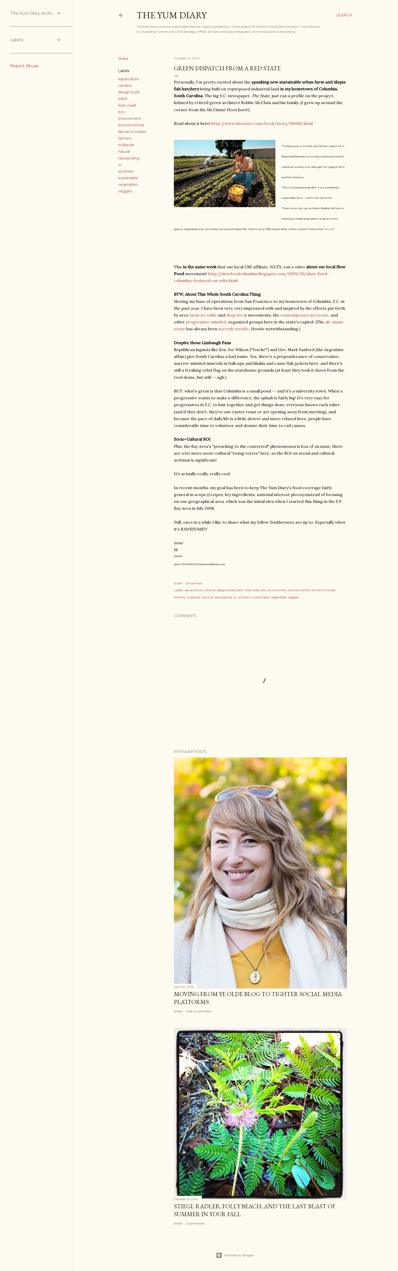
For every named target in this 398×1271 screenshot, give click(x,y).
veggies (125, 191)
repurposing (128, 158)
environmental (131, 125)
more (329, 229)
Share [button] (123, 58)
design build (128, 92)
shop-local (236, 315)
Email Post (194, 583)
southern (126, 171)
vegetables (128, 184)
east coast (127, 105)
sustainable (128, 178)
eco (121, 112)
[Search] (344, 15)
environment (129, 118)
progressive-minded (206, 321)
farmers (125, 138)
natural (124, 151)
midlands (126, 145)
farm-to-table (203, 315)
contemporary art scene (304, 315)
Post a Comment (198, 1011)
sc (120, 164)
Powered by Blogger (235, 1255)
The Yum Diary (171, 15)
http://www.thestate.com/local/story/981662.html (262, 123)
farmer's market (132, 131)
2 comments (195, 1223)
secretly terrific (233, 328)
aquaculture (128, 79)
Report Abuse (24, 65)
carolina (124, 85)
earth (122, 98)
